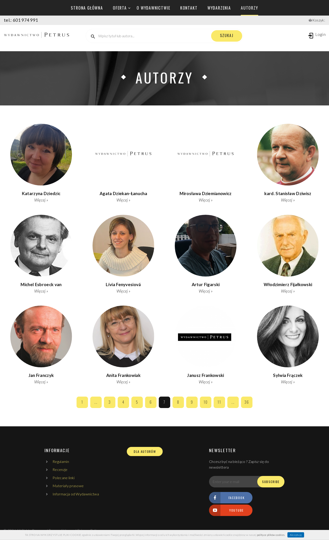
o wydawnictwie (153, 8)
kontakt (189, 8)
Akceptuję (296, 535)
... (96, 402)
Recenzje (60, 469)
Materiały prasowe (68, 486)
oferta (120, 8)
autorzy (249, 8)
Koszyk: (318, 20)
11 (219, 402)
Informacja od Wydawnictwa (76, 494)
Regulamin (61, 461)
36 (246, 402)
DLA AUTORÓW (145, 451)
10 (206, 402)
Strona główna (87, 8)
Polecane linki (63, 478)
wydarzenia (219, 8)
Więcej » (41, 199)
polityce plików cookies (270, 534)
